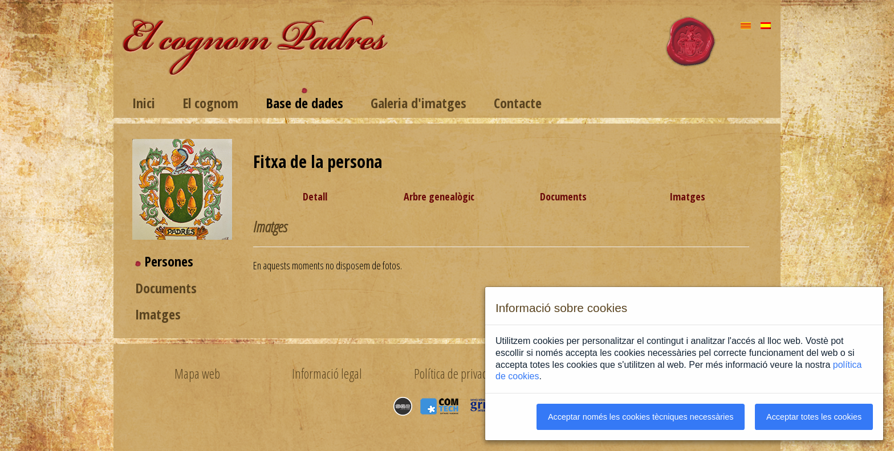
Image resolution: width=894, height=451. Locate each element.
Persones (168, 261)
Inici (143, 102)
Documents (166, 287)
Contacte (518, 102)
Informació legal (327, 373)
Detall (315, 196)
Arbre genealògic (439, 196)
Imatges (158, 314)
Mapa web (197, 373)
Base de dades (304, 102)
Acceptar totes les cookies (814, 416)
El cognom (210, 102)
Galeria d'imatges (418, 102)
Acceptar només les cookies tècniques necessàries (641, 416)
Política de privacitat (457, 373)
